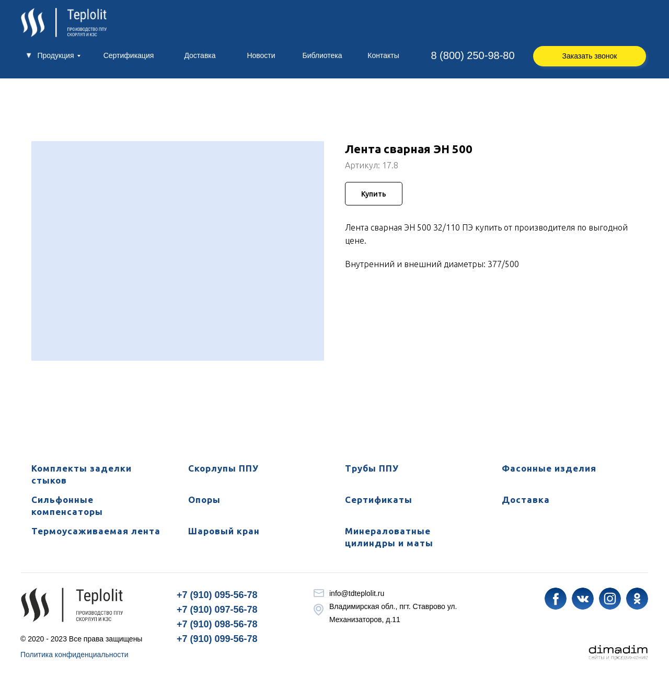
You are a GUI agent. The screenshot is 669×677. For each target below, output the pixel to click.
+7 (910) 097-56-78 (217, 609)
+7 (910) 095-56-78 (217, 595)
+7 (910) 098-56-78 (217, 624)
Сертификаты (378, 499)
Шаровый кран (224, 531)
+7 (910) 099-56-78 (217, 639)
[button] (589, 56)
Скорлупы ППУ (223, 468)
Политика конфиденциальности (74, 654)
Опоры (204, 499)
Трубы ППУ (372, 468)
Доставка (526, 499)
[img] (556, 599)
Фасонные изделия (549, 468)
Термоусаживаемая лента (95, 531)
